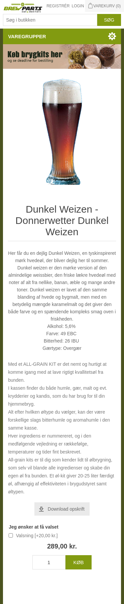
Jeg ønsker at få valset (33, 527)
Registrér (58, 6)
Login (78, 6)
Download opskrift (66, 509)
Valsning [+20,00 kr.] (37, 535)
